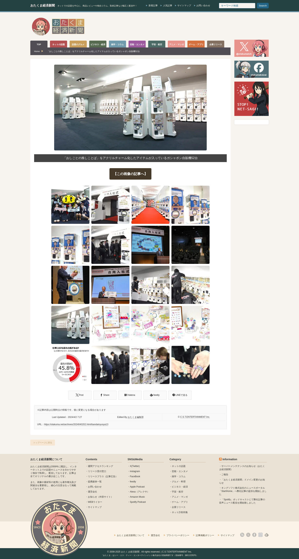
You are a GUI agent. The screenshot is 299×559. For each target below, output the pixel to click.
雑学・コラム (179, 476)
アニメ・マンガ (180, 497)
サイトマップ (184, 5)
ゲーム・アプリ (180, 502)
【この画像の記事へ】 (130, 174)
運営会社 (92, 491)
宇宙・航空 (177, 491)
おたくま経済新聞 (42, 5)
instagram (135, 471)
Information (230, 459)
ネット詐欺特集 (180, 512)
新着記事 (153, 5)
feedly (133, 481)
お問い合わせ (203, 5)
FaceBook (135, 476)
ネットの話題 (179, 466)
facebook (254, 535)
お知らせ (92, 497)
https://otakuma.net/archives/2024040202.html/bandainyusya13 (76, 424)
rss (242, 535)
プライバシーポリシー (177, 535)
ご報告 (224, 474)
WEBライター (95, 502)
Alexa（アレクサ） (139, 491)
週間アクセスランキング (100, 466)
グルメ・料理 (179, 481)
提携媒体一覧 (95, 481)
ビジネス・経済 (180, 486)
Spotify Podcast (138, 502)
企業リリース (179, 507)
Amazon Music (137, 497)
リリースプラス (96, 476)
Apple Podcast (137, 486)
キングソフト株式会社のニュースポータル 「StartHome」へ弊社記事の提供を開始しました (243, 491)
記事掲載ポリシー (205, 535)
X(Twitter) (135, 466)
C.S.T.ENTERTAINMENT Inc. (195, 417)
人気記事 (167, 5)
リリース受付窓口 (97, 471)
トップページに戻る (42, 442)
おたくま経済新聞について (46, 459)
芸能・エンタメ (180, 471)
